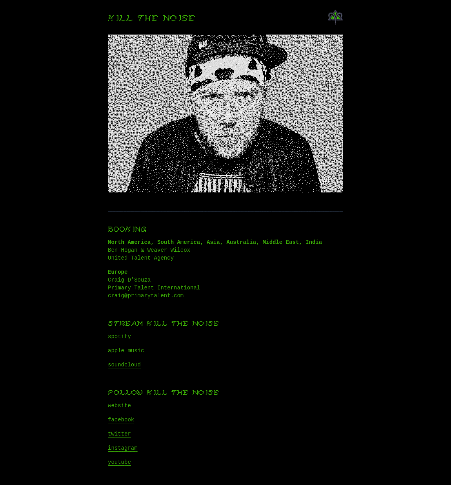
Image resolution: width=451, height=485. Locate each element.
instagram (123, 448)
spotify (119, 336)
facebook (121, 420)
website (119, 406)
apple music (126, 351)
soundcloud (124, 365)
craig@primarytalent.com (146, 296)
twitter (119, 434)
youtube (119, 462)
